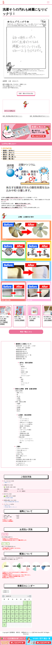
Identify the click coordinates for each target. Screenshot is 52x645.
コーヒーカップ (25, 383)
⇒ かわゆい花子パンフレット (10, 507)
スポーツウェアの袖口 (25, 429)
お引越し (19, 400)
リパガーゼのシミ (24, 420)
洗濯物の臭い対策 (24, 433)
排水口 (18, 411)
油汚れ (21, 364)
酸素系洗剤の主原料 (21, 349)
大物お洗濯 (38, 291)
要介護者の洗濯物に (25, 435)
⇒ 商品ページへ (7, 482)
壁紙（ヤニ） (20, 392)
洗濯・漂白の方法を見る (26, 93)
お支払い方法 (19, 454)
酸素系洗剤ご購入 (21, 358)
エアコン (19, 405)
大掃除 (18, 398)
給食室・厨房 (24, 372)
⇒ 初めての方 (7, 505)
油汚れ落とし (26, 230)
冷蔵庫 (18, 403)
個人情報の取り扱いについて (23, 461)
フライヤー (24, 373)
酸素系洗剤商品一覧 (21, 356)
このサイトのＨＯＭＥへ (22, 448)
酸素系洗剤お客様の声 (22, 353)
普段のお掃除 (38, 251)
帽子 (21, 442)
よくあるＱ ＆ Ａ (20, 463)
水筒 (22, 381)
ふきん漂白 (23, 431)
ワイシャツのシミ (24, 418)
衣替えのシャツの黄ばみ (26, 422)
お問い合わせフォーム (22, 465)
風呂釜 (18, 409)
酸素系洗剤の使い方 (21, 351)
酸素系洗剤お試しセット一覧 (23, 355)
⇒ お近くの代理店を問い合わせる (11, 501)
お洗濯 (26, 271)
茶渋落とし (13, 251)
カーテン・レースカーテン (27, 440)
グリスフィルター (25, 375)
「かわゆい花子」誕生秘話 (23, 347)
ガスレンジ (24, 368)
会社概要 (18, 457)
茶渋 (21, 377)
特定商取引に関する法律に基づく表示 (26, 459)
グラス (22, 384)
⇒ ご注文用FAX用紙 (8, 497)
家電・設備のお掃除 (13, 291)
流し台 (18, 396)
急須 (22, 379)
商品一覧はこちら (26, 332)
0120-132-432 (10, 487)
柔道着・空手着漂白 (25, 426)
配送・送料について (21, 455)
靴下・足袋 (23, 428)
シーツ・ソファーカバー (26, 438)
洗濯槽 (18, 407)
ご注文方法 (19, 452)
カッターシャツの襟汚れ (26, 424)
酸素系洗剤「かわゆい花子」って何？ (26, 346)
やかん (22, 370)
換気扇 (22, 366)
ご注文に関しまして (21, 450)
